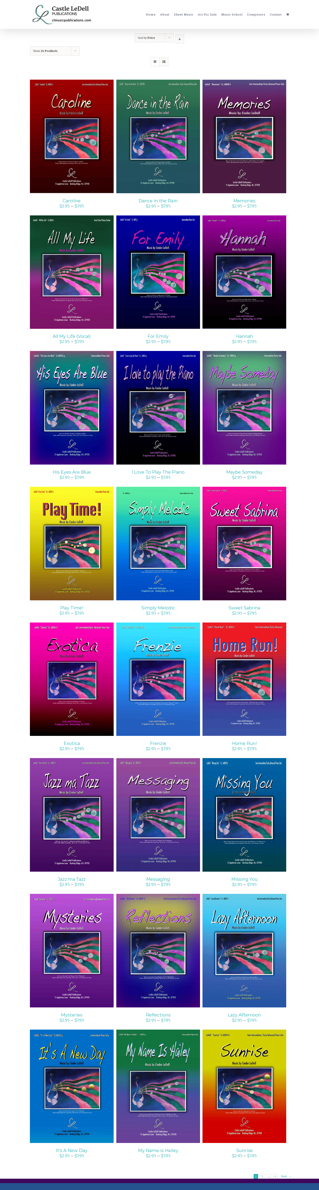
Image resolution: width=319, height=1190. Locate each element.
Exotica (72, 743)
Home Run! (244, 743)
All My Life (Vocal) (72, 336)
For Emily (158, 336)
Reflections (158, 1015)
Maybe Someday (244, 472)
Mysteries (71, 1015)
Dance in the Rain (158, 200)
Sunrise (244, 1150)
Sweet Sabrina (244, 608)
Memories (244, 200)
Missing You (244, 879)
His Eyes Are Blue (72, 472)
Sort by (146, 37)
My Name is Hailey (158, 1150)
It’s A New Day (72, 1150)
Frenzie (158, 743)
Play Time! (71, 608)
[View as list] (164, 61)
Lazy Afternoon (244, 1015)
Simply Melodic (158, 608)
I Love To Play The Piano (158, 472)
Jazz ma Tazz (72, 879)
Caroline (72, 200)
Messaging (158, 879)
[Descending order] (179, 38)
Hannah (244, 336)
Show (45, 51)
